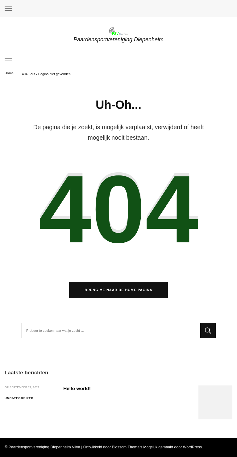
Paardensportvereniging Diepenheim (118, 39)
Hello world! (77, 388)
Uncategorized (19, 398)
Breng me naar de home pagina (118, 290)
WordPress (192, 447)
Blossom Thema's (127, 447)
